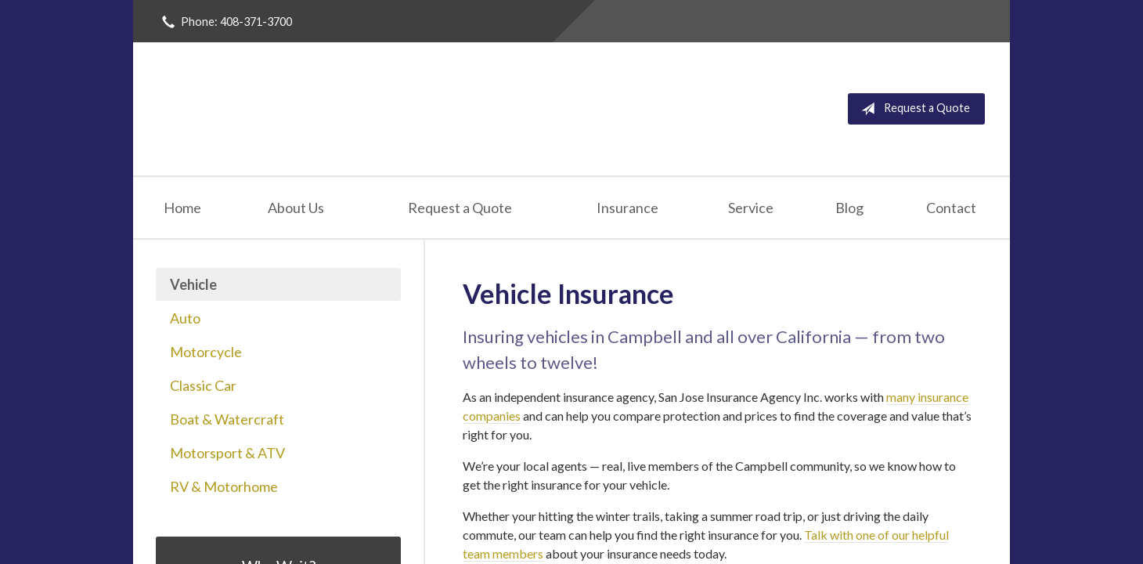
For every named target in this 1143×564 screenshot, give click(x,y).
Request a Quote (912, 108)
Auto (185, 318)
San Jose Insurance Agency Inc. (346, 108)
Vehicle (193, 284)
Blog (849, 207)
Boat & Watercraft (227, 419)
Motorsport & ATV (227, 452)
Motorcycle (206, 351)
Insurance (627, 207)
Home (182, 207)
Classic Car (203, 385)
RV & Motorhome (224, 486)
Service (750, 207)
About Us (296, 207)
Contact (951, 207)
